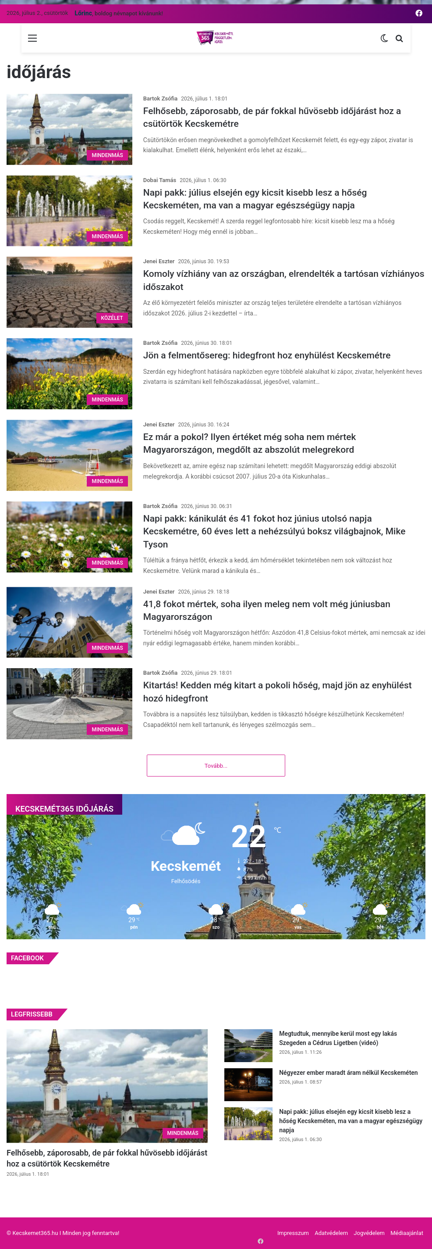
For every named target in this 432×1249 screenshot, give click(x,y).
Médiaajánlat (406, 1233)
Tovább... (216, 765)
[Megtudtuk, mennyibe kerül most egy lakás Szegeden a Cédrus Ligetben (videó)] (248, 1045)
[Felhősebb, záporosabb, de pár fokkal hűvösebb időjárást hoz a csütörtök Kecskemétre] (69, 129)
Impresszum (293, 1233)
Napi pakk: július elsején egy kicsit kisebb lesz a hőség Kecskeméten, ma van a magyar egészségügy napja (350, 1121)
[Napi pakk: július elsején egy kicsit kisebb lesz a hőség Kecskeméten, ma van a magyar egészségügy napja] (69, 211)
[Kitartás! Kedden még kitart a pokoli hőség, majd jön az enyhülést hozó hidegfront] (69, 703)
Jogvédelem (369, 1233)
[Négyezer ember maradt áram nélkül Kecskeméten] (248, 1084)
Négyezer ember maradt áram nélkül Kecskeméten (348, 1072)
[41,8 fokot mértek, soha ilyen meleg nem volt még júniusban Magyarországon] (69, 622)
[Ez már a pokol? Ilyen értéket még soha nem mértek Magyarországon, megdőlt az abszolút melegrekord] (69, 455)
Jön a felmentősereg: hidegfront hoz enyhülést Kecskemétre (267, 355)
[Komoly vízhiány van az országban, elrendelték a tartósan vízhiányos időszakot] (69, 292)
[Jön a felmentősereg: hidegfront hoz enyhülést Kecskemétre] (69, 373)
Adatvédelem (331, 1233)
